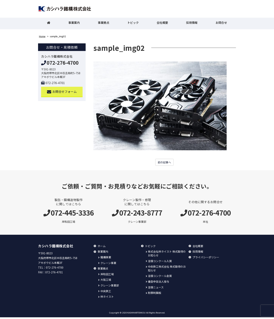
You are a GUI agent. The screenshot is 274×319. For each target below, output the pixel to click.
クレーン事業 (108, 264)
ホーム (102, 248)
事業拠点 (103, 24)
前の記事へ (164, 163)
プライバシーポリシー (206, 259)
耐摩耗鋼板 (154, 294)
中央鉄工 (105, 292)
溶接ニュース (156, 289)
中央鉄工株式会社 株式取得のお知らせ (167, 270)
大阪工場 (105, 281)
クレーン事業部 (109, 287)
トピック (133, 24)
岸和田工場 (107, 276)
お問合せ (221, 24)
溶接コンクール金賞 (160, 277)
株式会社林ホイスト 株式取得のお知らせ (167, 255)
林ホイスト (107, 298)
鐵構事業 (105, 259)
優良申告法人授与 (158, 283)
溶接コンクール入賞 (160, 262)
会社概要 (162, 24)
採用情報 (192, 24)
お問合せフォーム (62, 93)
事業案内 (74, 24)
